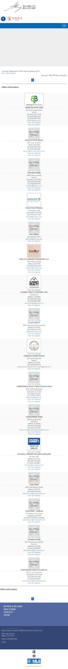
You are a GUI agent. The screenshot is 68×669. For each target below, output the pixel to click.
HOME (7, 615)
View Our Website (34, 123)
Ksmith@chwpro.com (34, 217)
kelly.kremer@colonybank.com (34, 493)
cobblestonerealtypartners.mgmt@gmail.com (34, 367)
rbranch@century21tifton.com (34, 151)
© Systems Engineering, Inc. (34, 666)
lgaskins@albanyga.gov (34, 239)
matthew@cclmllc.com (34, 268)
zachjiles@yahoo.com (34, 186)
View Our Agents (34, 125)
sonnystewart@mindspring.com (34, 581)
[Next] (38, 80)
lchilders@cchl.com (34, 121)
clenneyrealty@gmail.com (34, 303)
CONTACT (8, 612)
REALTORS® (9, 609)
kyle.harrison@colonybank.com (34, 520)
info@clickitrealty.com (34, 332)
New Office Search (8, 73)
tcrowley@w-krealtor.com (34, 465)
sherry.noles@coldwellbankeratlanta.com (34, 430)
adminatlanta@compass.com (34, 550)
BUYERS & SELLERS (13, 606)
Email (4, 642)
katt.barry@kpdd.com (34, 397)
